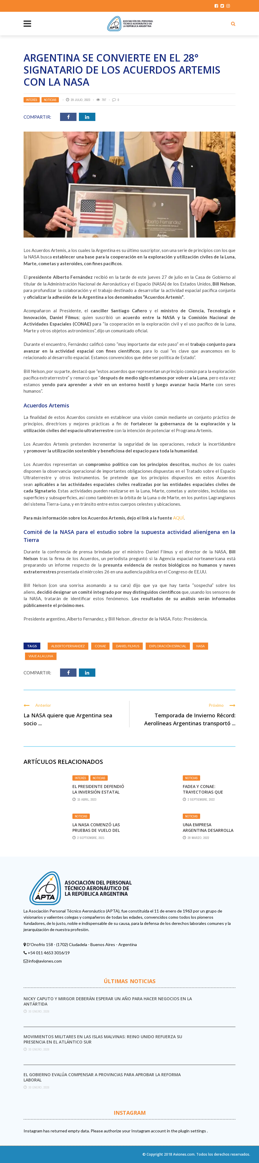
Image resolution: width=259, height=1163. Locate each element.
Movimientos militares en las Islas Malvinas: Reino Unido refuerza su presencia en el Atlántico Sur (103, 1039)
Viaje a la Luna (41, 656)
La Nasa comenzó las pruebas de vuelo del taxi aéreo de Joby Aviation (96, 833)
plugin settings (192, 1130)
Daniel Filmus (127, 646)
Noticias (50, 100)
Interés (31, 100)
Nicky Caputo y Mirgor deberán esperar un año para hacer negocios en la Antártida (108, 1001)
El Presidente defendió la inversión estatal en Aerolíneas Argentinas (98, 794)
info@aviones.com (45, 960)
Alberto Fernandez (68, 646)
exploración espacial (167, 646)
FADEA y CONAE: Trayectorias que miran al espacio (203, 792)
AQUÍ (178, 517)
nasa (200, 646)
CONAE (100, 646)
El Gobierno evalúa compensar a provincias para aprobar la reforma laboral (102, 1077)
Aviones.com (184, 1154)
